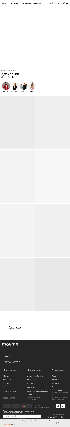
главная (3, 70)
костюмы (6, 91)
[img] (6, 86)
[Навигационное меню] (67, 3)
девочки (13, 70)
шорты (23, 91)
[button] (50, 3)
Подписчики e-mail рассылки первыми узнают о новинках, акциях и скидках (19, 411)
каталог (8, 70)
